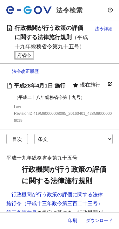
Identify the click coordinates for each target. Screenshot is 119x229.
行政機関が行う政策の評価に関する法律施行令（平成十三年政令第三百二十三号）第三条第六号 (54, 204)
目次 (17, 139)
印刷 (72, 220)
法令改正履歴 (25, 71)
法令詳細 (104, 28)
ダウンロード (99, 220)
